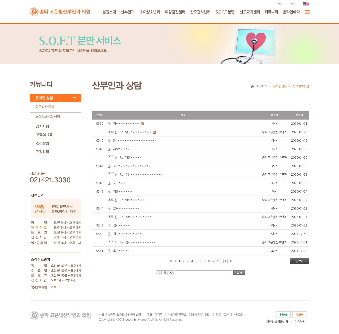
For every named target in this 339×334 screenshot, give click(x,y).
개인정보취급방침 (277, 321)
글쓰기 (299, 261)
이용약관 (299, 321)
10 (218, 261)
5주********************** (134, 140)
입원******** (123, 191)
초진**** (119, 183)
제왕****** (121, 149)
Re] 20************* (135, 217)
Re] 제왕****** (130, 157)
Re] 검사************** (137, 242)
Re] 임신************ (136, 132)
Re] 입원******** (132, 200)
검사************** (128, 233)
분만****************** (131, 166)
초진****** (121, 250)
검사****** (121, 225)
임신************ (126, 123)
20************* (126, 208)
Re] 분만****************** (141, 174)
